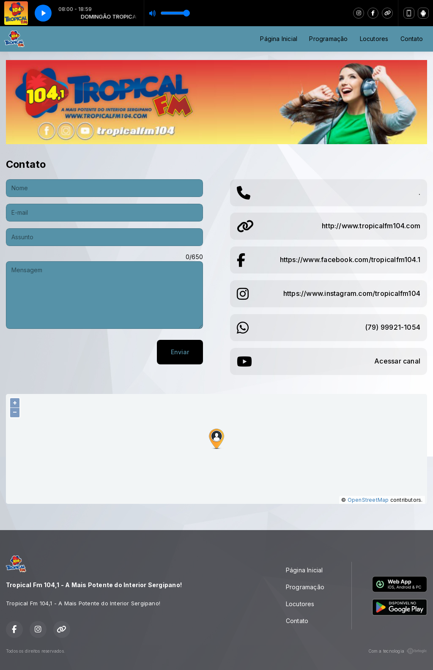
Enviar (180, 352)
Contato (411, 38)
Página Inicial (278, 38)
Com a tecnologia (397, 651)
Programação (328, 38)
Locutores (374, 38)
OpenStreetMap (368, 500)
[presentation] (70, 352)
